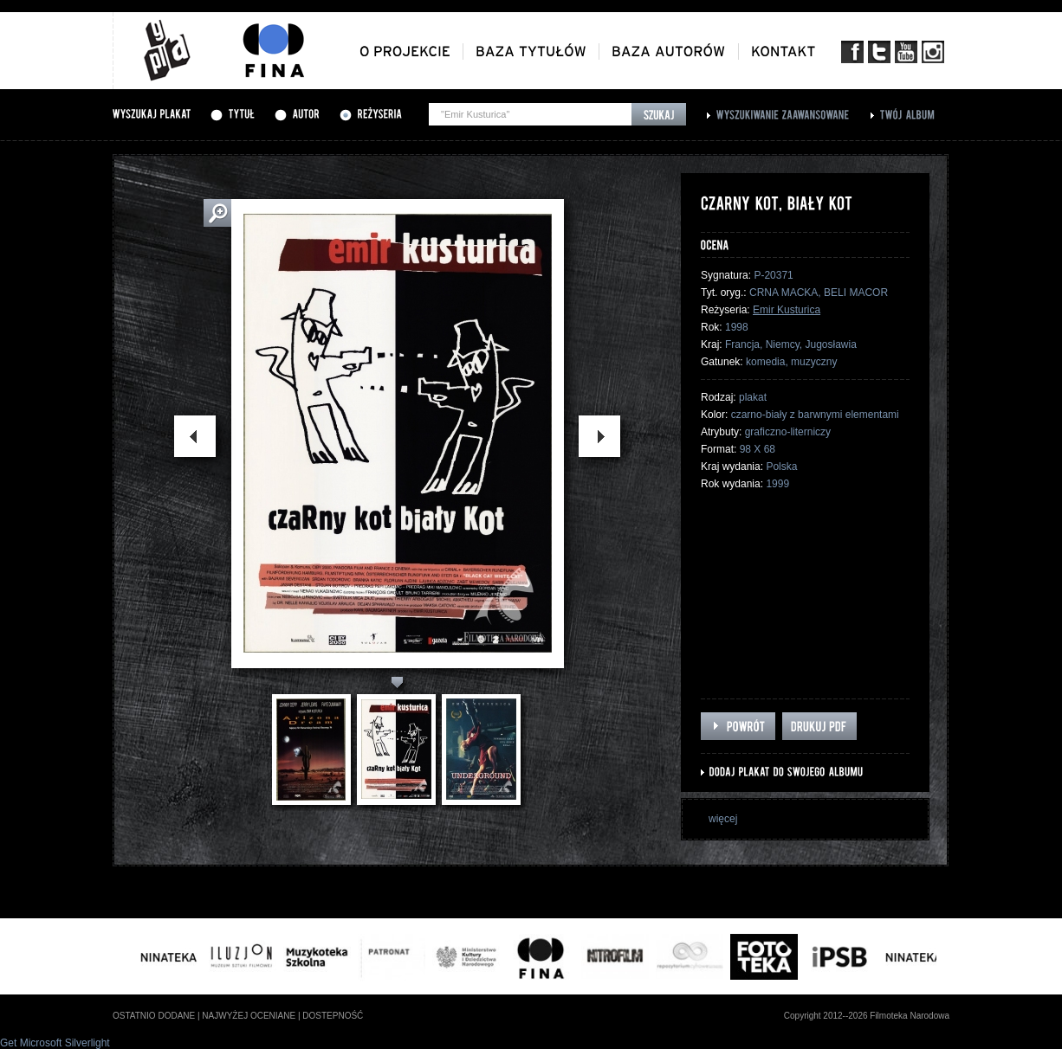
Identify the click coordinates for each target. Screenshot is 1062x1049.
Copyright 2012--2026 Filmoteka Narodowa (866, 1015)
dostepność (332, 1015)
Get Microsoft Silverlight (55, 1043)
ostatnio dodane (154, 1015)
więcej (723, 819)
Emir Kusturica (786, 310)
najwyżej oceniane (248, 1015)
